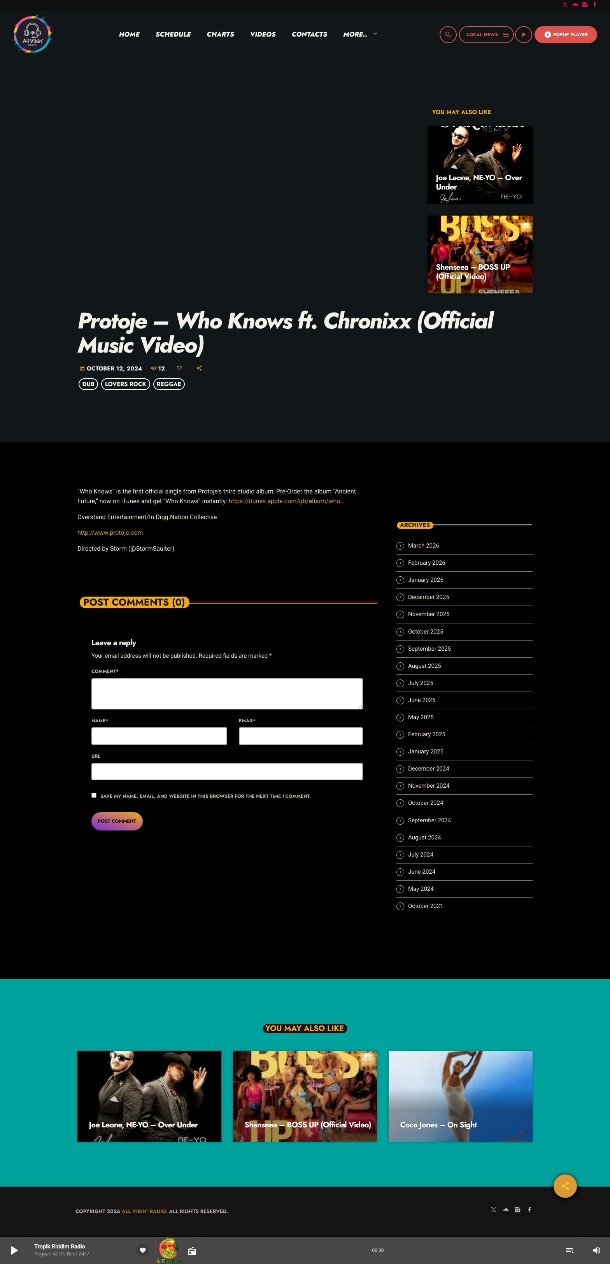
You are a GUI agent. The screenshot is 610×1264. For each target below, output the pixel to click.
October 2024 (425, 802)
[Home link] (32, 35)
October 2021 (425, 905)
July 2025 (420, 682)
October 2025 (425, 631)
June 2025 (421, 700)
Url (95, 756)
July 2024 (420, 854)
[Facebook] (595, 5)
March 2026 (423, 545)
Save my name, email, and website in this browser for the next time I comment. (205, 796)
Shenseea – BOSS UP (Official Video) (473, 272)
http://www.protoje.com (110, 532)
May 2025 (421, 717)
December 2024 (428, 768)
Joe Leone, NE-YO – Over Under (479, 182)
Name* (99, 720)
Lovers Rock (125, 384)
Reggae (169, 384)
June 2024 (421, 871)
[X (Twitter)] (565, 5)
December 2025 (428, 596)
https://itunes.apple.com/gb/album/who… (286, 501)
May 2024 (421, 888)
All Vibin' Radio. (145, 1211)
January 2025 (425, 751)
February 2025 (426, 734)
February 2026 (426, 562)
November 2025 (428, 614)
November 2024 (428, 785)
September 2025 (429, 648)
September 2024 (429, 820)
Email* (247, 720)
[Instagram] (585, 5)
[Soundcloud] (575, 5)
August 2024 (424, 837)
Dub (88, 384)
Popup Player (566, 35)
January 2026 (425, 579)
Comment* (105, 671)
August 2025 (424, 665)
